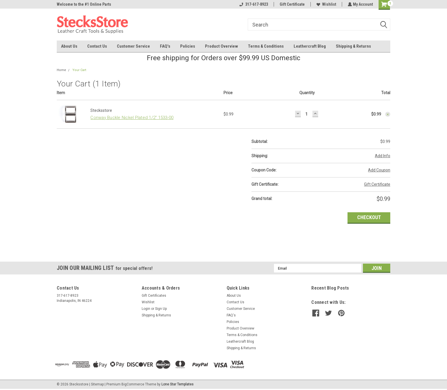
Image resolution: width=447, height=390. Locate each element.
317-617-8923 (253, 4)
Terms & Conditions (266, 46)
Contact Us (97, 46)
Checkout (369, 217)
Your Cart (79, 70)
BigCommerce (132, 384)
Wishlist (326, 4)
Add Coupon (379, 170)
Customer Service (133, 46)
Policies (187, 46)
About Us (69, 46)
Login (146, 309)
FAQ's (165, 46)
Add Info (382, 155)
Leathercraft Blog (310, 46)
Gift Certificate (291, 4)
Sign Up (161, 309)
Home (61, 70)
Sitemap (97, 384)
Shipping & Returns (353, 46)
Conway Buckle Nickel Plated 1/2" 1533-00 (131, 117)
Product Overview (221, 46)
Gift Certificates (154, 296)
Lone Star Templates (177, 384)
